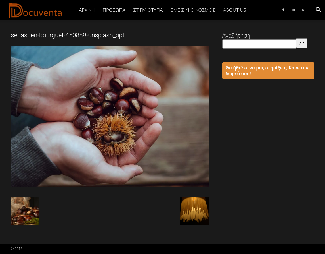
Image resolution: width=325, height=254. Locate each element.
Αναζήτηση (236, 35)
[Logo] (35, 10)
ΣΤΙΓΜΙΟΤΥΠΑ (148, 10)
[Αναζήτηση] (301, 43)
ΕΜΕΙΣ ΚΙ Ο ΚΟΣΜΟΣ (193, 10)
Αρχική (87, 10)
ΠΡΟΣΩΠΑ (114, 10)
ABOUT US (234, 10)
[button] (318, 10)
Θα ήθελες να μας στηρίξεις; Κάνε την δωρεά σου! (267, 71)
